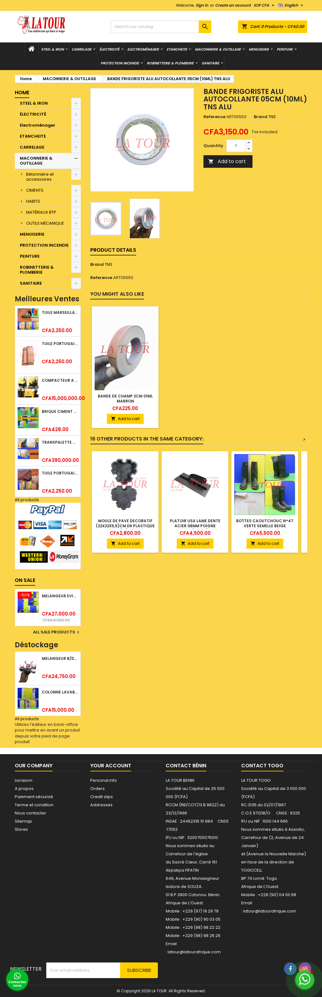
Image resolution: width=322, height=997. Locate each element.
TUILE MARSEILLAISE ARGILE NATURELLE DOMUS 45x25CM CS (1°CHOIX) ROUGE (60, 312)
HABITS (33, 201)
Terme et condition (34, 805)
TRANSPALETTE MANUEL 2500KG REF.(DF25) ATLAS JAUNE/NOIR (60, 442)
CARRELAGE (82, 49)
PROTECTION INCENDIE (120, 63)
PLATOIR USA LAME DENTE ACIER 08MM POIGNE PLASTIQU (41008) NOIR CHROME (195, 528)
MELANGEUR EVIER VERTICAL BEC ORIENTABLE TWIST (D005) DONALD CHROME (60, 596)
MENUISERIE (259, 49)
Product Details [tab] (113, 250)
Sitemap (23, 821)
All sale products (57, 632)
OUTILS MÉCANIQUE (45, 223)
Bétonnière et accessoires (40, 176)
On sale (25, 580)
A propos (24, 789)
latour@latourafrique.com (269, 911)
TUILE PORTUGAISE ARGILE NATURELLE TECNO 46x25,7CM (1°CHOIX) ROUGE (60, 473)
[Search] (161, 26)
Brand (260, 117)
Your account (110, 765)
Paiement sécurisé (34, 797)
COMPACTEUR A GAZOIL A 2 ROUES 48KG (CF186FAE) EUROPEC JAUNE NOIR (60, 380)
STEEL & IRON (52, 49)
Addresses (101, 805)
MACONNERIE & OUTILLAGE (218, 49)
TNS (108, 264)
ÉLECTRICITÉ (109, 49)
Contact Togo (262, 765)
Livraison (23, 780)
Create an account (233, 5)
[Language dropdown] (291, 5)
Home (22, 92)
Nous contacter (30, 813)
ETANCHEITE (177, 49)
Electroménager (143, 49)
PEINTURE (285, 49)
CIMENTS (34, 190)
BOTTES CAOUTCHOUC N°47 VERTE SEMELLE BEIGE (264, 523)
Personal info (103, 780)
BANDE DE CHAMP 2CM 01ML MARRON (125, 398)
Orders (97, 789)
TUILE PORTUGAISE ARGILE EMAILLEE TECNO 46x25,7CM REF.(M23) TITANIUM (60, 343)
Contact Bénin (186, 765)
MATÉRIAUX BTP (41, 212)
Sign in (202, 5)
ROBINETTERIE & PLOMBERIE (170, 63)
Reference (214, 117)
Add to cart (227, 161)
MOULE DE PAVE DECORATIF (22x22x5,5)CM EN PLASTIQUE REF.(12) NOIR (125, 526)
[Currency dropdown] (264, 5)
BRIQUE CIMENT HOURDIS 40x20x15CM (60, 411)
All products (27, 500)
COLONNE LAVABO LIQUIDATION (60, 692)
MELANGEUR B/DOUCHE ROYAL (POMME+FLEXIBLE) (60, 658)
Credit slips (101, 797)
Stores (21, 829)
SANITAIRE (210, 63)
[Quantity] (235, 146)
